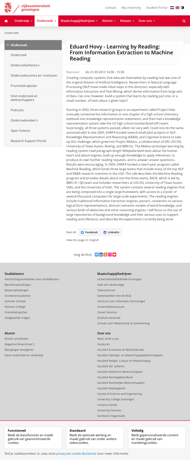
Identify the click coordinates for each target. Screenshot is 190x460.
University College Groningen (115, 399)
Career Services (107, 312)
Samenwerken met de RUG (114, 295)
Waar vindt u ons (108, 338)
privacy (61, 453)
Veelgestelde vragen (17, 318)
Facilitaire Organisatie (111, 416)
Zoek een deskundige (110, 284)
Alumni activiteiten (16, 338)
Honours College (15, 307)
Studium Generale (108, 318)
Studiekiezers (14, 274)
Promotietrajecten (16, 312)
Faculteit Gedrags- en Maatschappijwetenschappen (130, 355)
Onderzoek (11, 33)
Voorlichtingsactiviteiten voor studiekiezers (32, 279)
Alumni (10, 333)
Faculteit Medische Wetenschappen (120, 372)
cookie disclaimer (84, 453)
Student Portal (156, 8)
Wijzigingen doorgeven (19, 349)
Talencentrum (106, 290)
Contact (110, 8)
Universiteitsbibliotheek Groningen (119, 279)
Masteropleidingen (17, 290)
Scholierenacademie (17, 295)
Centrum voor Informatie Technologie (121, 301)
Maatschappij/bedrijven (114, 274)
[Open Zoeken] (184, 20)
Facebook (89, 232)
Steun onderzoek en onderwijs (24, 355)
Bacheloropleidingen (18, 284)
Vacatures (103, 344)
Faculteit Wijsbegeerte (111, 388)
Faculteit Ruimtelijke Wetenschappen (121, 383)
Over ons (104, 333)
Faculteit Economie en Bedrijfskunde (120, 349)
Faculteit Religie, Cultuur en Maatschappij (124, 360)
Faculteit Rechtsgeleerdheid (115, 377)
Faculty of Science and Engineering (119, 394)
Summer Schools (15, 301)
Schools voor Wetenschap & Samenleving (123, 323)
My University (131, 8)
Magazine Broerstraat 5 (19, 344)
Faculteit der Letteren (111, 366)
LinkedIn (111, 232)
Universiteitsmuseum (110, 307)
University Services (109, 410)
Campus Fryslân (107, 405)
